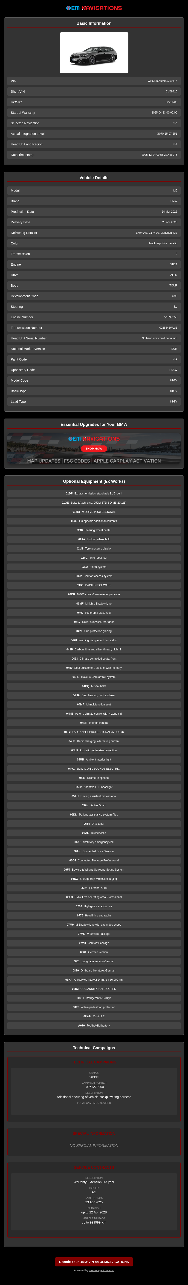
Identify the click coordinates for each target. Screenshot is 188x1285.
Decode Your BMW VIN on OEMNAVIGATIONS (94, 1262)
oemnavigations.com (101, 1270)
